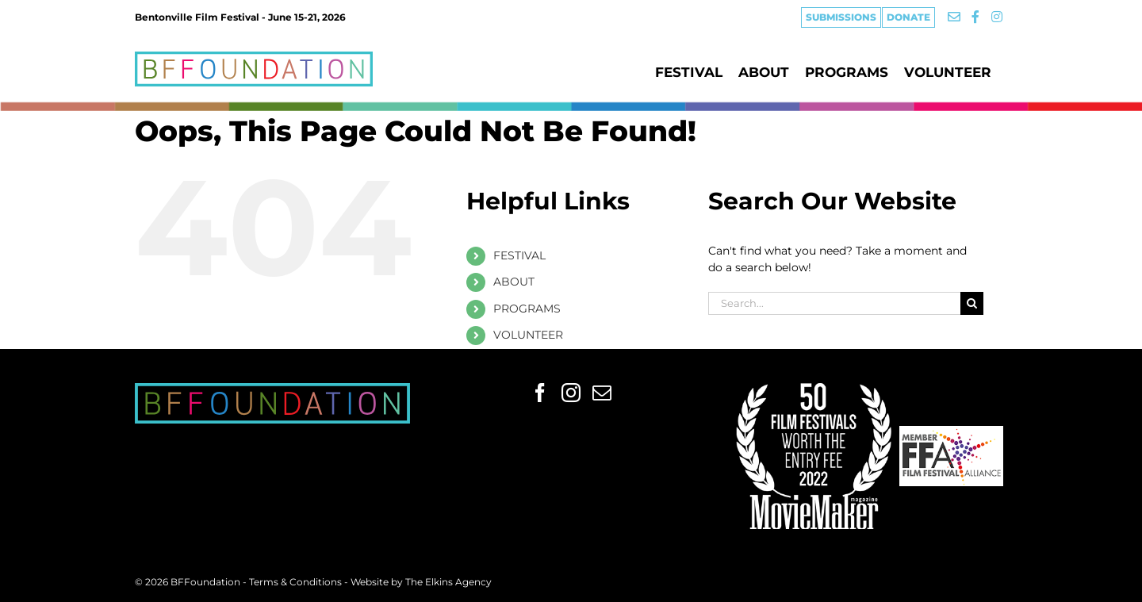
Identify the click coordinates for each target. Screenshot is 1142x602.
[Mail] (601, 392)
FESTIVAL (519, 255)
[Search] (971, 303)
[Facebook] (540, 392)
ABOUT (514, 281)
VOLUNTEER (528, 335)
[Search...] (834, 303)
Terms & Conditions (296, 582)
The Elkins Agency (448, 582)
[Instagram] (571, 392)
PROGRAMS (527, 308)
